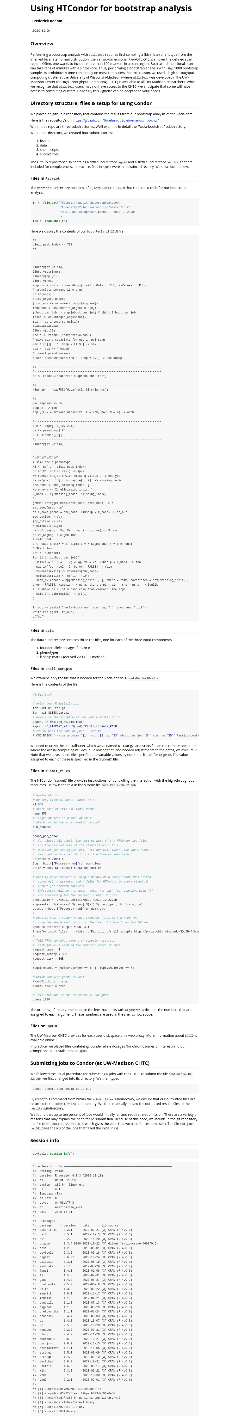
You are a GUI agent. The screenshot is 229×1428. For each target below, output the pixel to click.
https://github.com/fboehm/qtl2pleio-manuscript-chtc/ (116, 120)
